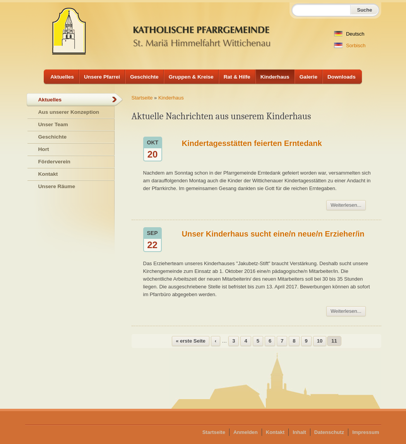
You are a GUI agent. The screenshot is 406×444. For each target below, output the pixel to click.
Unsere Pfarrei (102, 77)
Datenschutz (329, 432)
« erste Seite (191, 341)
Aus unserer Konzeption (68, 112)
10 (319, 341)
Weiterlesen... (346, 205)
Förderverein (54, 162)
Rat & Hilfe (237, 77)
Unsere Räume (56, 186)
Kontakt (48, 174)
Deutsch (349, 34)
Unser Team (53, 124)
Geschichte (144, 77)
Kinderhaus (275, 77)
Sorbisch (349, 45)
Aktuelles (62, 77)
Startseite (142, 98)
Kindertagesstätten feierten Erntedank (252, 143)
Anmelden (245, 432)
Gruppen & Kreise (191, 77)
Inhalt (299, 432)
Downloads (341, 77)
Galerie (308, 77)
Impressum (365, 432)
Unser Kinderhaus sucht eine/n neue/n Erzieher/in (273, 234)
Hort (43, 149)
